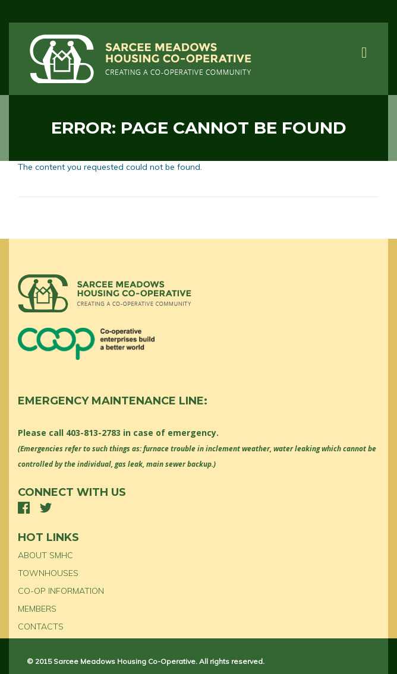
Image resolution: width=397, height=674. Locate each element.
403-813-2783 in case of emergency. (142, 432)
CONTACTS (41, 626)
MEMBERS (37, 608)
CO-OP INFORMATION (61, 591)
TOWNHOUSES (48, 573)
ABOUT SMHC (45, 555)
